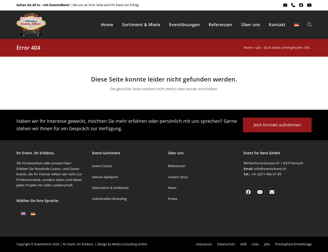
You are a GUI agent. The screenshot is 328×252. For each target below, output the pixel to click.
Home (248, 47)
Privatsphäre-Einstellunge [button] (293, 244)
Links (255, 244)
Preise (172, 198)
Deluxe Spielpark (105, 177)
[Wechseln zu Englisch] (23, 213)
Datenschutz (226, 244)
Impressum (204, 244)
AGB (243, 244)
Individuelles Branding (109, 198)
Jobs (267, 244)
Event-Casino (102, 166)
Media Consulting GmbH (129, 244)
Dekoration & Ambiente (110, 187)
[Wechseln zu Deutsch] (33, 213)
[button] (309, 25)
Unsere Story (178, 177)
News (172, 187)
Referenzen (177, 166)
